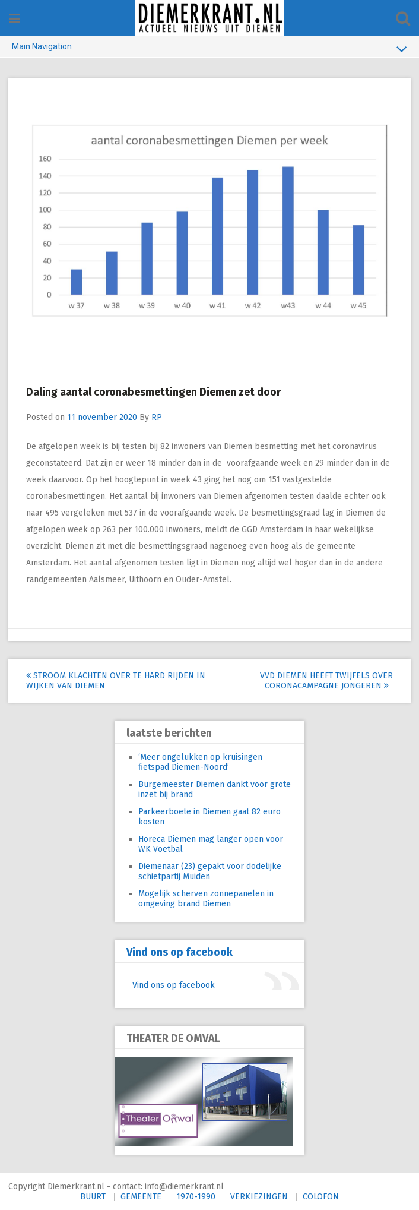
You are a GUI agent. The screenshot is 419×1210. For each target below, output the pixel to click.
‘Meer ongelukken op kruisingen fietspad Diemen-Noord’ (200, 761)
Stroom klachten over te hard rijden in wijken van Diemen (111, 680)
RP (157, 417)
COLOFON (321, 1196)
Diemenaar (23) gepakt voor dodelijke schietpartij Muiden (209, 871)
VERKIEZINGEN (259, 1196)
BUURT (93, 1196)
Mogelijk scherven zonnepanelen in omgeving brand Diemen (206, 898)
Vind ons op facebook (179, 951)
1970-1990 (195, 1196)
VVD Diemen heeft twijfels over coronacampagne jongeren (325, 680)
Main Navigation (209, 49)
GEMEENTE (140, 1196)
